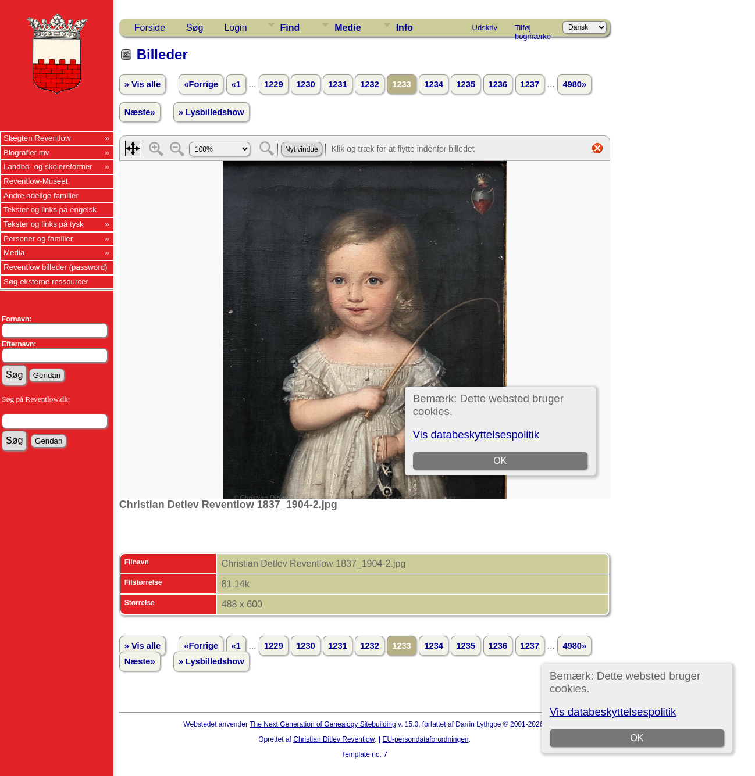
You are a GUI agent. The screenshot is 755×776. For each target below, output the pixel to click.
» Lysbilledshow (211, 112)
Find (290, 28)
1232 (369, 84)
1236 (498, 84)
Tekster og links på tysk (43, 224)
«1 (236, 84)
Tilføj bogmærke (533, 29)
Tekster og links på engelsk (50, 209)
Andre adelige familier (41, 195)
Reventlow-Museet (35, 181)
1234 (433, 84)
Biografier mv (26, 152)
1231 (337, 84)
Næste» (139, 112)
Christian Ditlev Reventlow (334, 739)
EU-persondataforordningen (425, 739)
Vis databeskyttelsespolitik (613, 712)
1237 (530, 84)
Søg (194, 28)
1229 (273, 84)
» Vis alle (142, 84)
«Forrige (201, 84)
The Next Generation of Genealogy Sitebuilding (323, 724)
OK (637, 738)
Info (404, 28)
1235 (465, 84)
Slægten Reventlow (37, 138)
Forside (149, 28)
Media (13, 252)
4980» (574, 84)
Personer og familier (38, 238)
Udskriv (484, 27)
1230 (305, 84)
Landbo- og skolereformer (47, 166)
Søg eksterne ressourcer (45, 281)
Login (235, 28)
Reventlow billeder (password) (55, 267)
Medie (347, 28)
